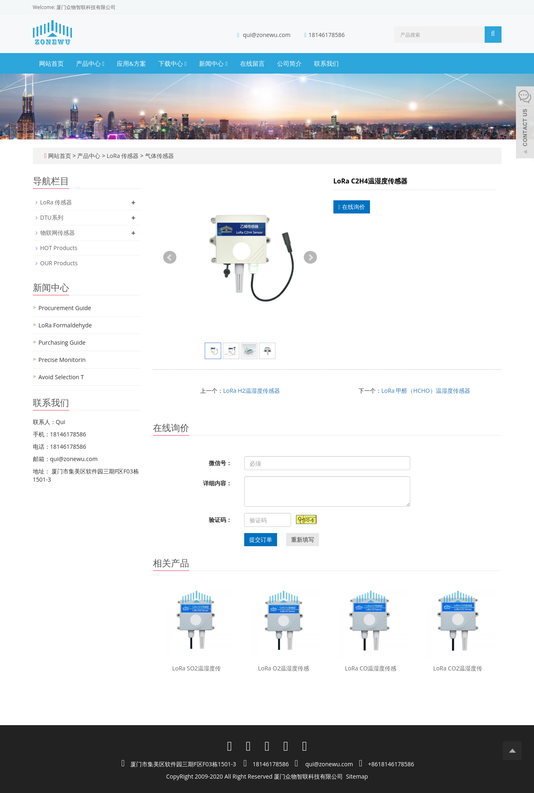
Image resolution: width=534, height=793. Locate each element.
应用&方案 (131, 63)
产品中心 (90, 63)
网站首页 (51, 63)
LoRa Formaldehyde (65, 325)
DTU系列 (51, 217)
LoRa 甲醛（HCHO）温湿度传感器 (425, 390)
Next (310, 257)
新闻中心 (213, 63)
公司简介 (289, 63)
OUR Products (59, 263)
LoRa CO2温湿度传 (458, 668)
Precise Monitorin (62, 360)
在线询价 (351, 207)
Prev (169, 257)
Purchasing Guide (62, 342)
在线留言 (252, 63)
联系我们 (326, 63)
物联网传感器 (57, 233)
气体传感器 (158, 156)
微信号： (220, 463)
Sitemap (357, 776)
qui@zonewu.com (267, 35)
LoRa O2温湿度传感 (283, 668)
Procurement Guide (65, 308)
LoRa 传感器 (122, 156)
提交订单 (260, 539)
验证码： (220, 520)
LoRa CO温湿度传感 (371, 668)
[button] (103, 63)
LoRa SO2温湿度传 (196, 668)
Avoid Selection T (61, 377)
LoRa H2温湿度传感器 (251, 390)
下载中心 (172, 63)
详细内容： (217, 483)
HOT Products (59, 248)
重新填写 (302, 539)
